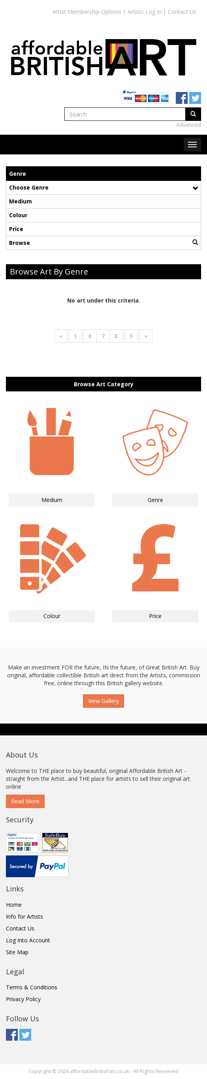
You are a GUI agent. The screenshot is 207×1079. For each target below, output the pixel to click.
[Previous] (61, 336)
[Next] (145, 336)
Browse (103, 242)
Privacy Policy (23, 999)
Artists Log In (145, 11)
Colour (18, 215)
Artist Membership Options (87, 11)
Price (16, 229)
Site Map (17, 952)
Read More (25, 801)
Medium (20, 201)
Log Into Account (28, 940)
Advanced (188, 124)
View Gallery (103, 701)
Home (14, 904)
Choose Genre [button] (103, 187)
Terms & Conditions (31, 987)
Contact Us (182, 11)
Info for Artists (24, 916)
